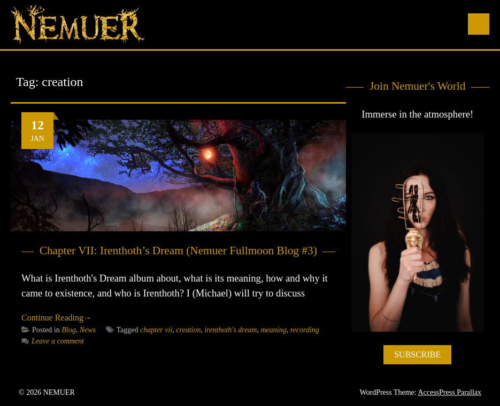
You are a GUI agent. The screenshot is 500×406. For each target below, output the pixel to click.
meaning (273, 330)
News (88, 330)
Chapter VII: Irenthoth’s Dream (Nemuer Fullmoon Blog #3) (178, 250)
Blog (68, 330)
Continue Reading (56, 317)
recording (304, 330)
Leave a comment (52, 341)
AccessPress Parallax (449, 392)
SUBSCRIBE (417, 354)
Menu (478, 24)
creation (188, 330)
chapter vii (156, 330)
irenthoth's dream (230, 330)
